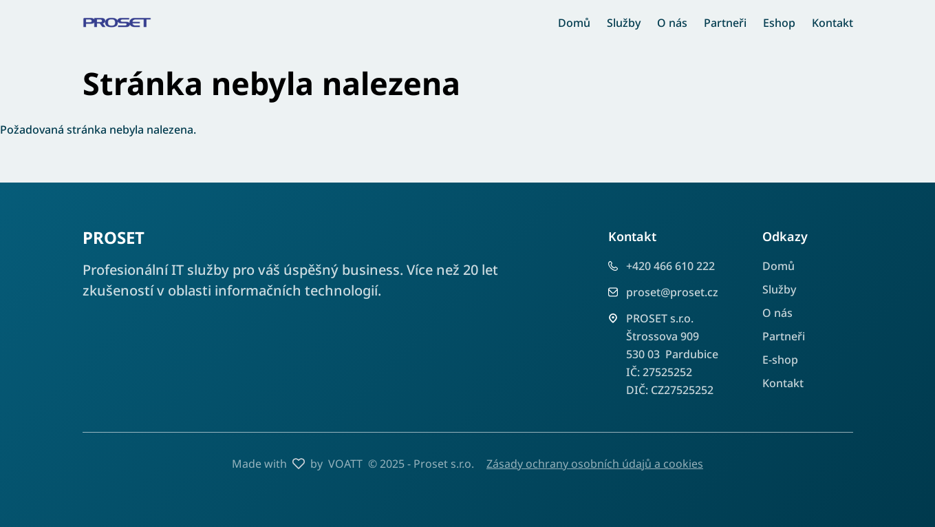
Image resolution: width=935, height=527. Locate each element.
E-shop (780, 359)
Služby (624, 22)
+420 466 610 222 (670, 265)
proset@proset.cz (672, 292)
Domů (574, 22)
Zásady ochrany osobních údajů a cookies (594, 463)
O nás (672, 22)
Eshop (779, 22)
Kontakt (832, 22)
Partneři (725, 22)
